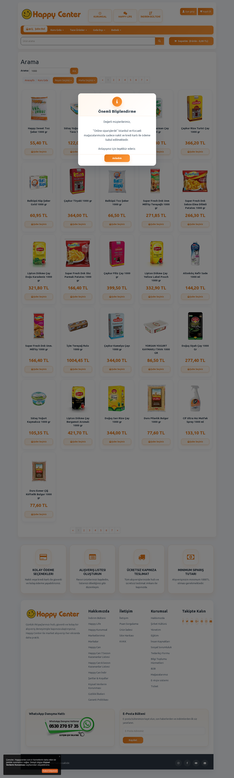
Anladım (117, 158)
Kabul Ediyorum (50, 771)
